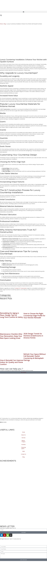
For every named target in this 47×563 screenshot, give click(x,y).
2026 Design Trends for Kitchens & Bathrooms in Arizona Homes (33, 335)
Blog (5, 24)
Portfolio (23, 444)
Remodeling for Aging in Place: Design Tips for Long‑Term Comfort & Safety (11, 315)
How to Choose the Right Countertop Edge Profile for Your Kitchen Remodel (34, 315)
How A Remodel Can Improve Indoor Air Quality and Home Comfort (11, 362)
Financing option (23, 448)
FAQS (23, 451)
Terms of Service (4, 423)
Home (1, 24)
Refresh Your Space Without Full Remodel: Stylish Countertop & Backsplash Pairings (35, 357)
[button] (23, 12)
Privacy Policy (3, 426)
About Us (23, 435)
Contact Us (23, 454)
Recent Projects (23, 441)
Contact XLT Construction (21, 288)
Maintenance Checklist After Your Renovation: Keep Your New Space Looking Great (11, 336)
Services (23, 437)
